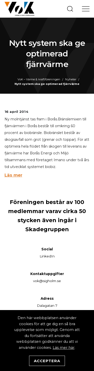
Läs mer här (63, 347)
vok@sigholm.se (47, 281)
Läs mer (13, 175)
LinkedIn (47, 256)
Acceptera (47, 360)
